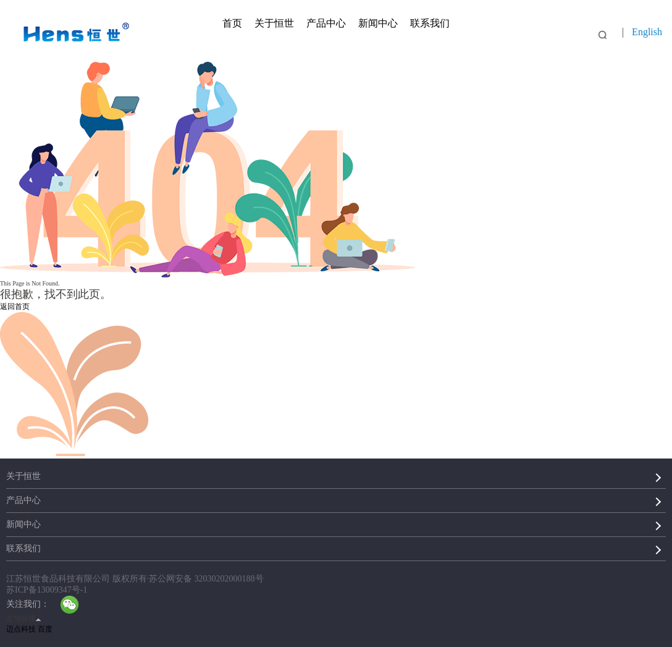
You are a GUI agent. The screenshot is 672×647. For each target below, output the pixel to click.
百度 (45, 629)
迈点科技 (21, 629)
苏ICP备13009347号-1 (46, 589)
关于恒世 (274, 23)
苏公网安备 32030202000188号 (206, 578)
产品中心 (326, 23)
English (647, 32)
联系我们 (430, 23)
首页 (232, 23)
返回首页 (15, 306)
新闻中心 (378, 23)
